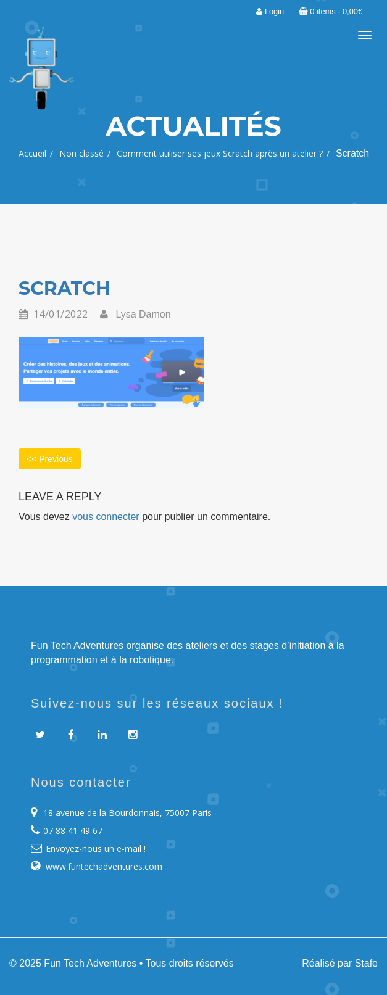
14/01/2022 (53, 315)
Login (270, 11)
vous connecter (105, 516)
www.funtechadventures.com (104, 866)
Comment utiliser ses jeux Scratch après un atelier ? (220, 153)
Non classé (81, 153)
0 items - (330, 11)
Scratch (64, 288)
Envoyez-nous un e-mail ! (96, 848)
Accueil (32, 153)
